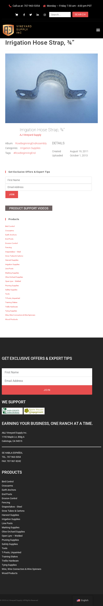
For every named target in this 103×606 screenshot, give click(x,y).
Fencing (8, 247)
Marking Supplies (12, 273)
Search (80, 14)
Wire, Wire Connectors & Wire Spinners (20, 315)
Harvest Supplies (11, 260)
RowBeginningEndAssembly (31, 143)
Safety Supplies (11, 290)
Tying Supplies (11, 311)
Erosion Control (11, 243)
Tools (7, 294)
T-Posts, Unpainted (12, 298)
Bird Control (10, 226)
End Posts (9, 239)
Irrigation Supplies (30, 148)
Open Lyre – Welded (13, 281)
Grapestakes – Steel (13, 252)
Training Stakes (11, 302)
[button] (98, 30)
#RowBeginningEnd (25, 153)
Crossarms (9, 230)
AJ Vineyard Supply (30, 134)
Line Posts (9, 268)
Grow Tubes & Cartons (14, 256)
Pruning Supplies (12, 285)
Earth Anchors (11, 235)
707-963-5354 (32, 5)
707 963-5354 (14, 457)
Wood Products (11, 319)
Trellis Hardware (11, 307)
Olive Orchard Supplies (14, 277)
